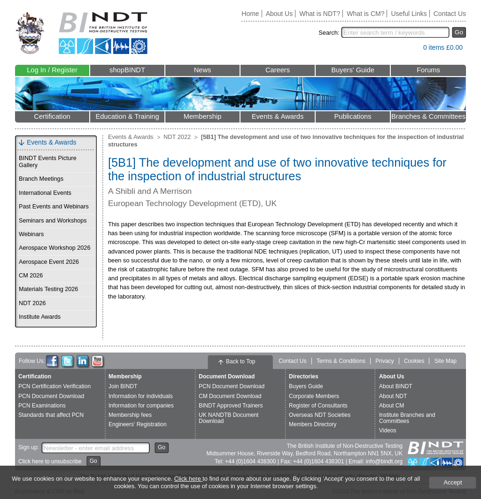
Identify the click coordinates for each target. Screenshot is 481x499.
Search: (328, 32)
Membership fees (130, 415)
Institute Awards (40, 317)
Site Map (445, 361)
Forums (428, 70)
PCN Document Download (51, 396)
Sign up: (28, 447)
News (202, 70)
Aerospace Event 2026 (49, 262)
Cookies (414, 361)
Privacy (384, 361)
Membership (203, 116)
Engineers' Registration (138, 424)
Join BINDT (123, 386)
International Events (45, 193)
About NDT (393, 396)
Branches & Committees (428, 116)
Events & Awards (278, 116)
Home (250, 13)
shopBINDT (127, 70)
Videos (387, 430)
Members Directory (312, 424)
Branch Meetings (41, 179)
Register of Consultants (318, 405)
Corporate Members (314, 396)
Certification (52, 116)
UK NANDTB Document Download (228, 418)
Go (459, 32)
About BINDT (395, 386)
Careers (277, 70)
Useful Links (409, 13)
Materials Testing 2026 (48, 289)
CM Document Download (230, 396)
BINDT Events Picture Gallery (48, 162)
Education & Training (127, 116)
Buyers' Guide (352, 70)
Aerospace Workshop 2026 (54, 248)
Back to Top (240, 361)
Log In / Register (52, 70)
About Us (279, 13)
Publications (352, 116)
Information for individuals (141, 396)
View (411, 49)
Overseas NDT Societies (319, 415)
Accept (452, 482)
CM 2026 (31, 275)
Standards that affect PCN (51, 415)
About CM (391, 405)
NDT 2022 (177, 136)
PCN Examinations (42, 405)
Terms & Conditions (341, 361)
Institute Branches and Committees (407, 418)
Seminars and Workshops (53, 220)
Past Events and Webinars (54, 206)
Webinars (31, 234)
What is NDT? (319, 13)
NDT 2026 (32, 303)
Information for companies (141, 405)
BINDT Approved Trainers (231, 405)
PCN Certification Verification (54, 386)
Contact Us (450, 13)
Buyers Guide (306, 386)
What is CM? (365, 13)
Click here (188, 478)
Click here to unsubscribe (50, 461)
